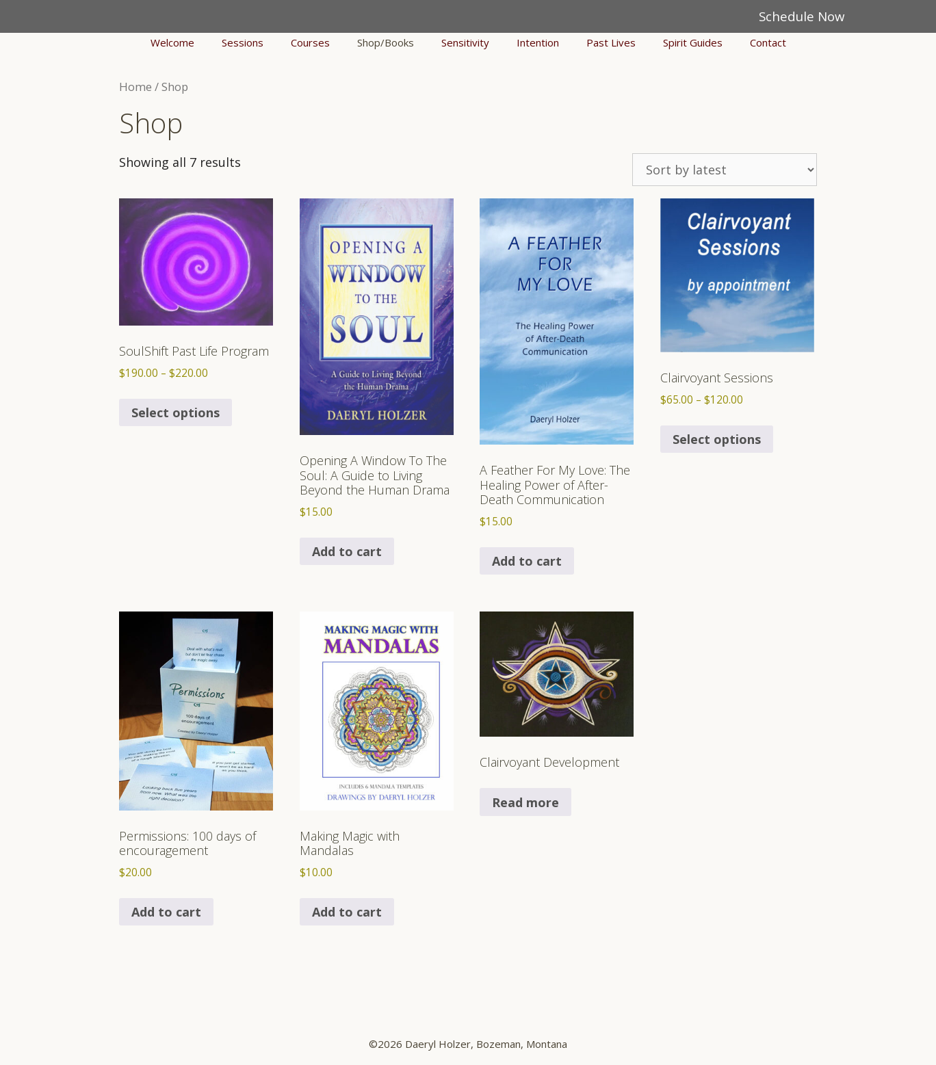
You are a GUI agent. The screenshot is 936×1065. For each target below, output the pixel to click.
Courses (310, 42)
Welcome (172, 42)
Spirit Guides (693, 42)
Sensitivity (465, 42)
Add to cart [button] (347, 551)
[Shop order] (724, 169)
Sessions (242, 42)
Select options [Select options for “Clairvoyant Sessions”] (717, 439)
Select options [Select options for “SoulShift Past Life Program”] (175, 412)
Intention (538, 42)
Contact (768, 42)
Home (135, 86)
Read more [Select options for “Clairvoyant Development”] (525, 802)
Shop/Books (385, 42)
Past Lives (611, 42)
